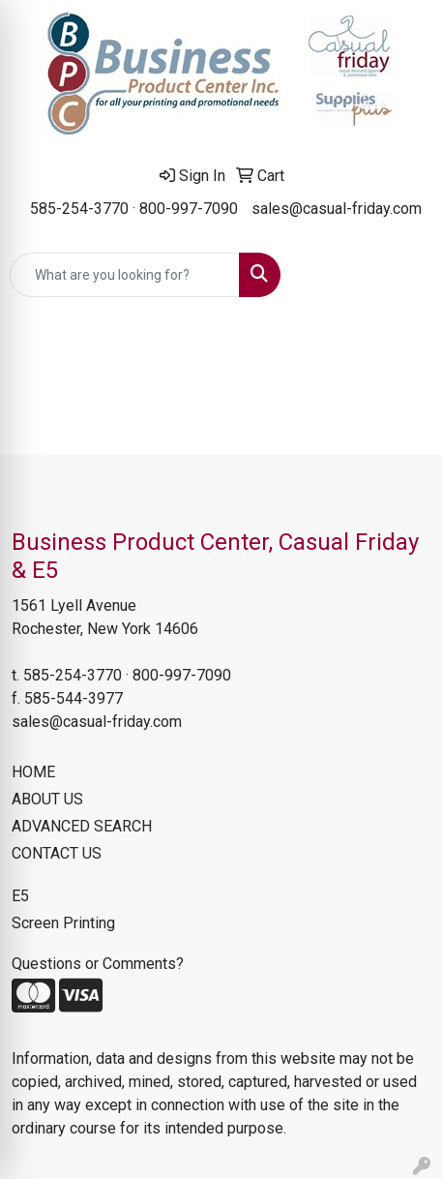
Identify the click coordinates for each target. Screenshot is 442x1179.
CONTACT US (57, 853)
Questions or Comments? (98, 963)
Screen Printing (63, 923)
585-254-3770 (79, 208)
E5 (20, 896)
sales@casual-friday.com (336, 208)
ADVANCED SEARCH (82, 826)
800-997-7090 (188, 208)
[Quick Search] (125, 275)
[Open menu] (403, 275)
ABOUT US (47, 799)
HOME (33, 772)
